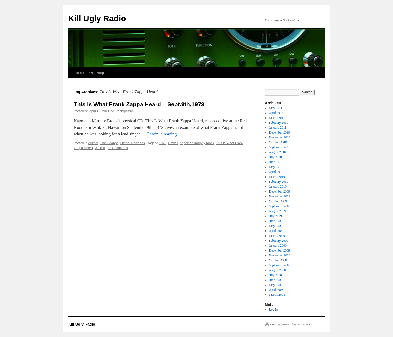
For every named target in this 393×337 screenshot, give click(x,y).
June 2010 (275, 162)
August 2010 (277, 152)
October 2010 (278, 142)
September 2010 (279, 147)
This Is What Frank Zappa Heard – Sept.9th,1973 (139, 104)
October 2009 (278, 201)
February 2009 (278, 241)
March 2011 (277, 118)
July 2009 (275, 216)
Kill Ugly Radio (97, 18)
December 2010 (279, 132)
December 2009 (279, 191)
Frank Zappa (109, 143)
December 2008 (279, 250)
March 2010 (277, 177)
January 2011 (278, 127)
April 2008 (276, 290)
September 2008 (279, 265)
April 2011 (276, 113)
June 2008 (275, 280)
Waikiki (100, 148)
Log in (273, 309)
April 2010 (276, 172)
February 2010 (278, 182)
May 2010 (275, 167)
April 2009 (276, 231)
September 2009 (279, 206)
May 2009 (275, 226)
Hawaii (173, 143)
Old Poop (96, 73)
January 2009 (278, 245)
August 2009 (277, 211)
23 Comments (118, 148)
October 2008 (278, 260)
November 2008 (279, 255)
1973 (162, 143)
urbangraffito (124, 111)
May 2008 (275, 285)
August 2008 (277, 270)
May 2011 (275, 108)
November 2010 (279, 137)
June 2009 (275, 221)
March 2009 (277, 236)
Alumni (93, 143)
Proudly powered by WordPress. (291, 324)
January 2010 (278, 186)
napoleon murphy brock (197, 143)
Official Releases (132, 143)
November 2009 (279, 196)
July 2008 (275, 275)
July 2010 (275, 157)
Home (79, 73)
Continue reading (164, 134)
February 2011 (278, 123)
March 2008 (277, 295)
